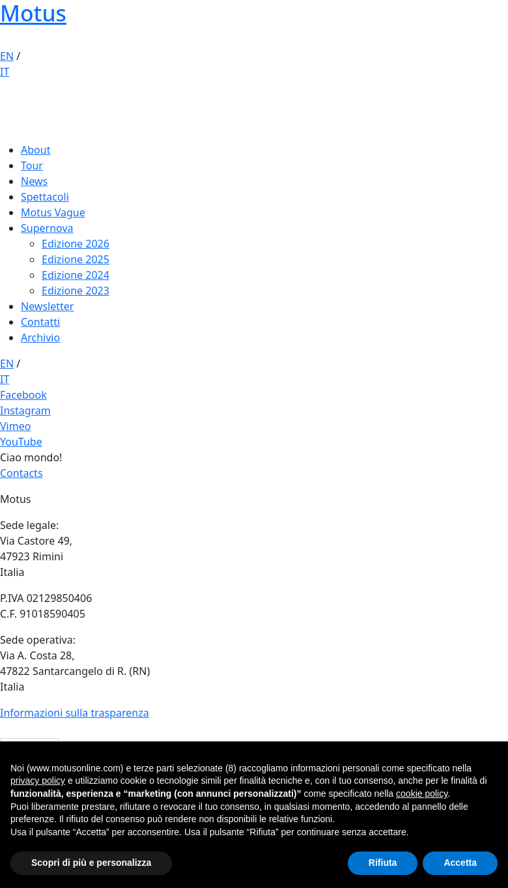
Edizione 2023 (75, 290)
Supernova (47, 228)
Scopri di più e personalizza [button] (91, 862)
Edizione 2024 (75, 275)
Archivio (40, 337)
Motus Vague (53, 212)
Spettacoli (45, 197)
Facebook (23, 395)
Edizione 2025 (75, 259)
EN (7, 56)
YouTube (21, 442)
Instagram (25, 410)
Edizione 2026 (75, 243)
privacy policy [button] (37, 780)
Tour (32, 165)
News (34, 181)
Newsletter (47, 306)
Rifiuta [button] (383, 862)
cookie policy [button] (421, 793)
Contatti (40, 322)
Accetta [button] (460, 862)
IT (4, 71)
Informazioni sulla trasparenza (74, 713)
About (35, 150)
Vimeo (15, 426)
